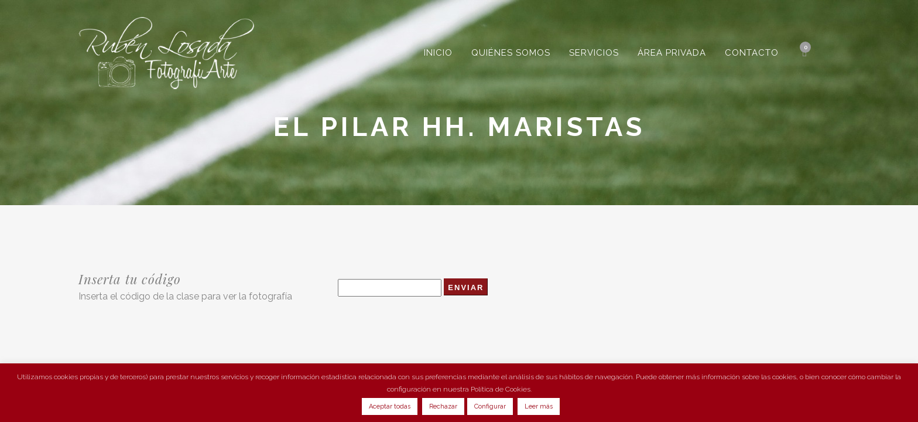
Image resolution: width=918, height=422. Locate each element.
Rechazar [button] (443, 406)
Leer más (539, 406)
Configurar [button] (490, 406)
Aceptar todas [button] (389, 406)
